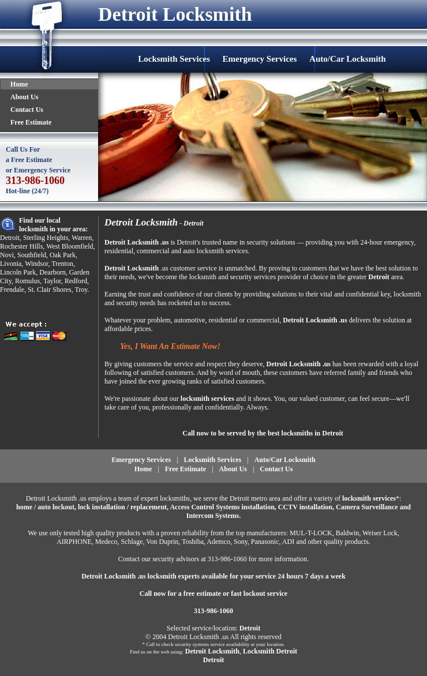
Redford (76, 281)
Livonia (10, 264)
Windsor (36, 264)
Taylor (52, 281)
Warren (82, 238)
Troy (80, 290)
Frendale (12, 290)
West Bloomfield (69, 246)
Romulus (27, 281)
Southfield (31, 255)
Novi (7, 255)
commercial (153, 251)
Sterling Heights (45, 238)
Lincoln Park (18, 272)
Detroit (10, 238)
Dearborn (52, 272)
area (397, 277)
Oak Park (63, 255)
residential (118, 251)
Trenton (62, 264)
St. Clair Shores (50, 290)
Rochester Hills (21, 246)
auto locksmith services (215, 251)
